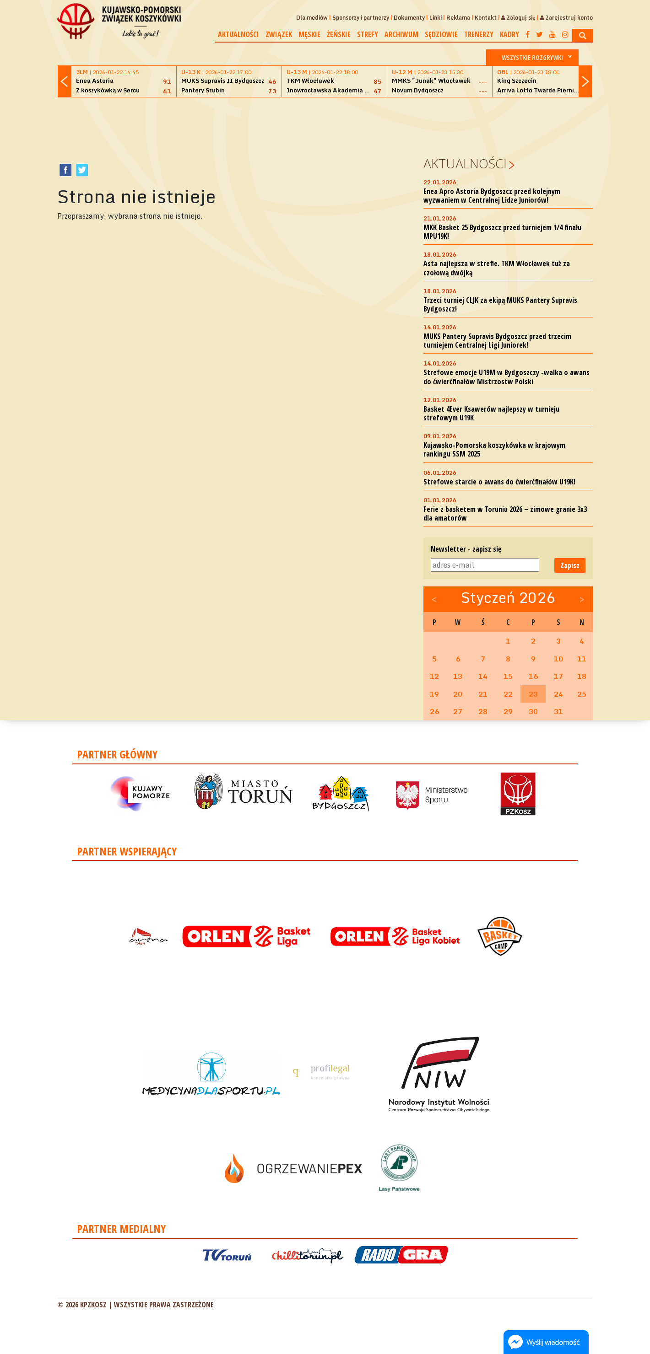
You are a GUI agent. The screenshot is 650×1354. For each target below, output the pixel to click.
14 (483, 676)
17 (558, 676)
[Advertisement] (325, 125)
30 (533, 711)
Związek (278, 34)
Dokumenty (409, 17)
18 (581, 676)
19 (434, 693)
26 (434, 711)
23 (533, 693)
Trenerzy (478, 34)
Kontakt (486, 17)
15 (508, 676)
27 (457, 711)
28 (483, 711)
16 (533, 676)
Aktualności (238, 34)
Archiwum (401, 34)
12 (434, 676)
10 (558, 658)
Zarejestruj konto (566, 17)
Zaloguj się (518, 17)
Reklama (458, 17)
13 (457, 676)
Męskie (309, 34)
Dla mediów (312, 17)
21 (483, 693)
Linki (435, 17)
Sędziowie (441, 34)
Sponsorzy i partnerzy (360, 17)
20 (457, 693)
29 (508, 711)
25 (581, 693)
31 (558, 711)
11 (581, 658)
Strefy (367, 34)
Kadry (509, 34)
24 (558, 693)
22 (508, 693)
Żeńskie (339, 34)
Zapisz (570, 565)
